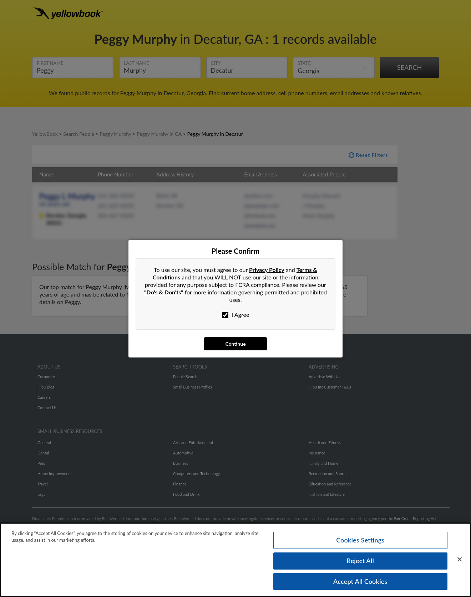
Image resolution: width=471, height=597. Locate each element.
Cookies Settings (360, 540)
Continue (235, 344)
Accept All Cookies (360, 581)
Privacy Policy (266, 269)
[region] (235, 560)
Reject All (360, 561)
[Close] (459, 559)
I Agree (235, 314)
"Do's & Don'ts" (163, 292)
